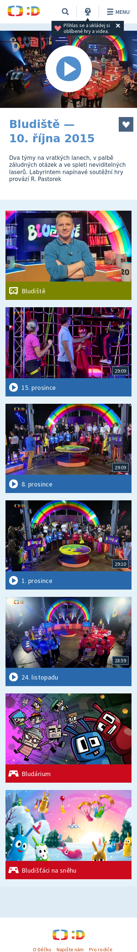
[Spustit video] (68, 69)
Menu (117, 11)
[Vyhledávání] (65, 11)
